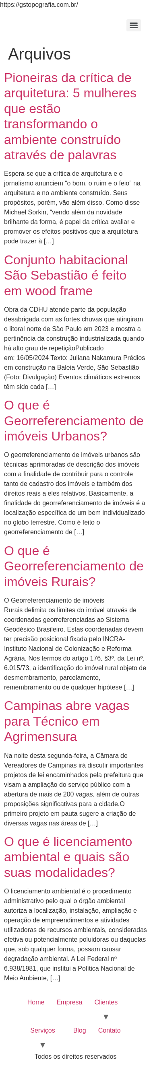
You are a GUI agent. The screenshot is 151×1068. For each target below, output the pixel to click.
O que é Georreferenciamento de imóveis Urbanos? (74, 420)
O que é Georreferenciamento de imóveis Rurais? (74, 566)
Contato (109, 1030)
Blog (79, 1030)
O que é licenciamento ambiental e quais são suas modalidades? (68, 857)
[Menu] (133, 25)
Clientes (106, 1002)
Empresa (69, 1002)
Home (36, 1002)
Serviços (42, 1030)
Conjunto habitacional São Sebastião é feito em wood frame (66, 275)
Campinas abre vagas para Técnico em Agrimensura (66, 721)
